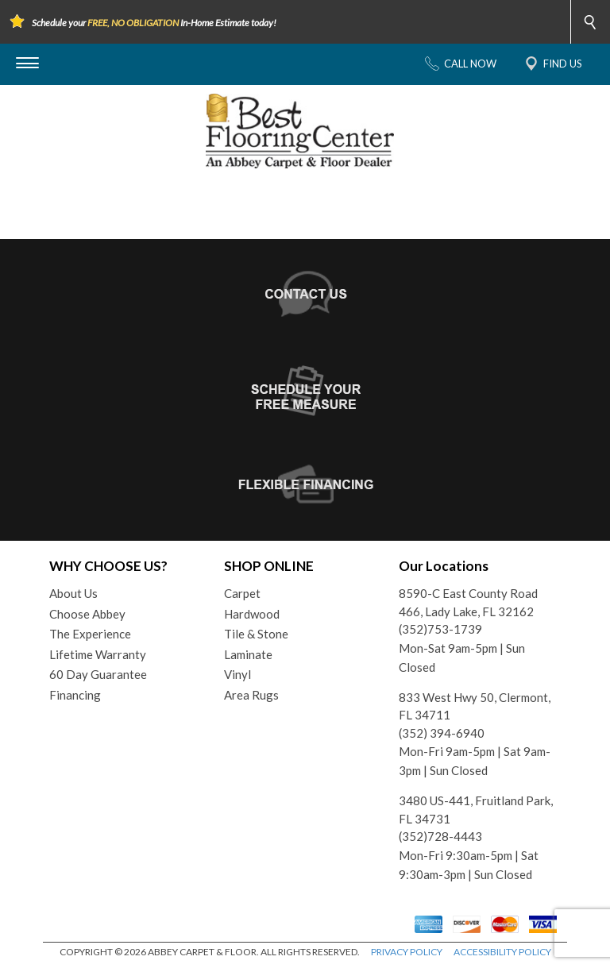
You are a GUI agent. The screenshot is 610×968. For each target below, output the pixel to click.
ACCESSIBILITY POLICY (502, 952)
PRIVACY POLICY (406, 952)
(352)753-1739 (440, 629)
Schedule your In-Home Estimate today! (154, 23)
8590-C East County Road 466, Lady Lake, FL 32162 (468, 602)
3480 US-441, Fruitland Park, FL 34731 (476, 809)
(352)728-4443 (440, 836)
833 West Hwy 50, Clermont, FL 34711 (474, 706)
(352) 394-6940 (442, 733)
